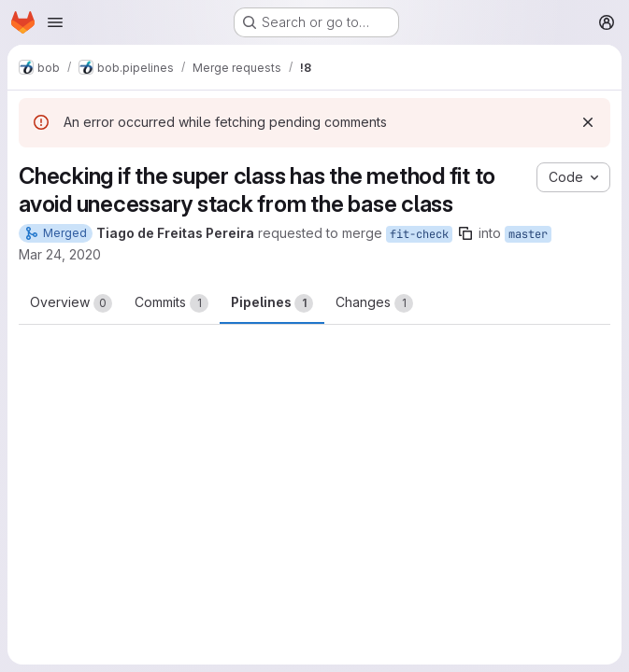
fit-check (419, 234)
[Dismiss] (588, 122)
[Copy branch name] (465, 233)
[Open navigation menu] (55, 22)
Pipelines (272, 303)
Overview (71, 303)
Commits (171, 303)
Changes (374, 303)
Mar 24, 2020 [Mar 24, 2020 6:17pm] (60, 254)
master (528, 234)
